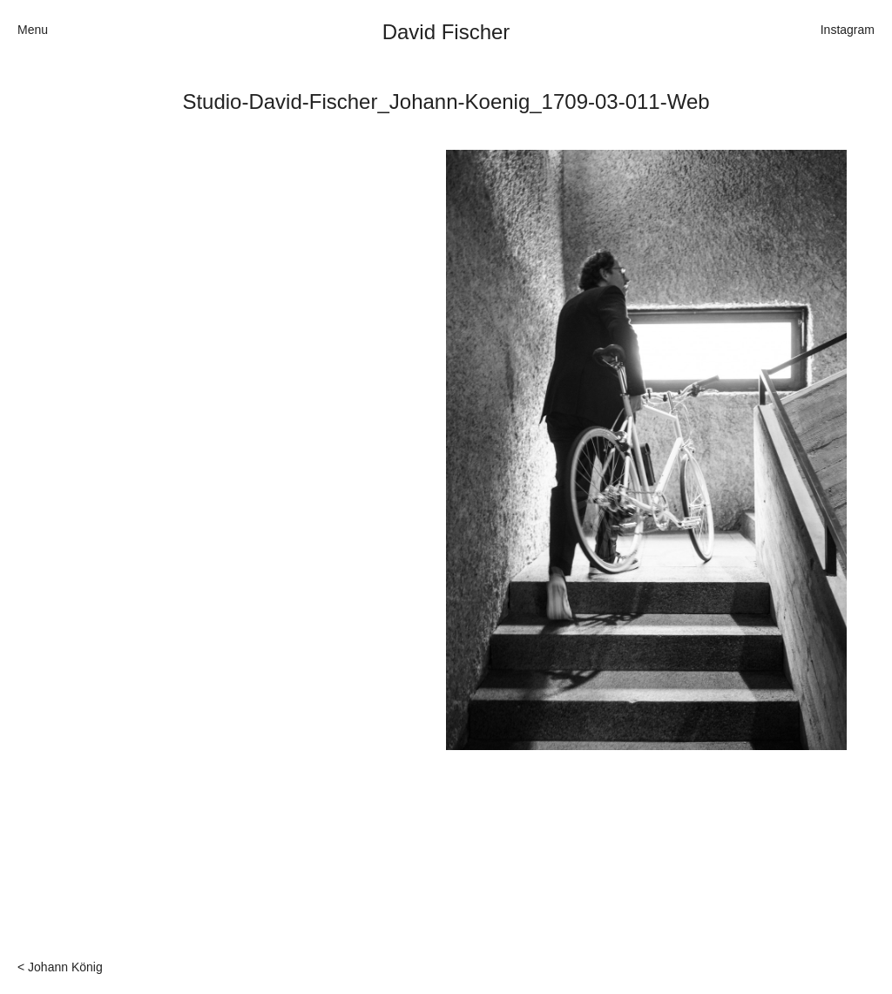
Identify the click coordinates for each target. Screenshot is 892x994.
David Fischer (446, 32)
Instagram (848, 30)
